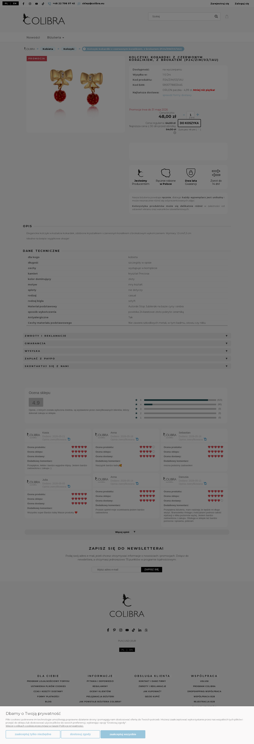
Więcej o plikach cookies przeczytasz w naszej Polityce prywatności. (45, 725)
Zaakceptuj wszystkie (123, 734)
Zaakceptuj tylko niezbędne (33, 734)
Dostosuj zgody (80, 734)
